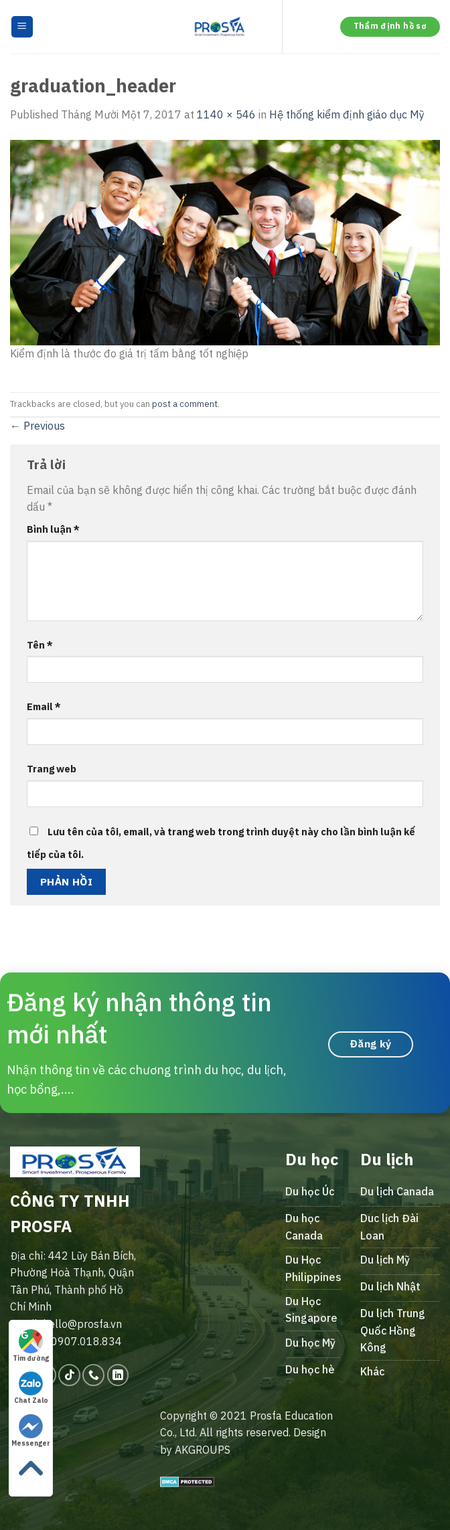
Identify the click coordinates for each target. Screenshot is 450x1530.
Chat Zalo (31, 1388)
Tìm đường (31, 1346)
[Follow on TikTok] (69, 1375)
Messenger (30, 1431)
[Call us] (93, 1375)
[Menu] (22, 27)
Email (44, 706)
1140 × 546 (226, 114)
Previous (37, 425)
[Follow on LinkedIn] (118, 1375)
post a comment (185, 404)
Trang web (51, 768)
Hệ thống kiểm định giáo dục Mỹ (347, 114)
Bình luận (53, 529)
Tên (40, 645)
